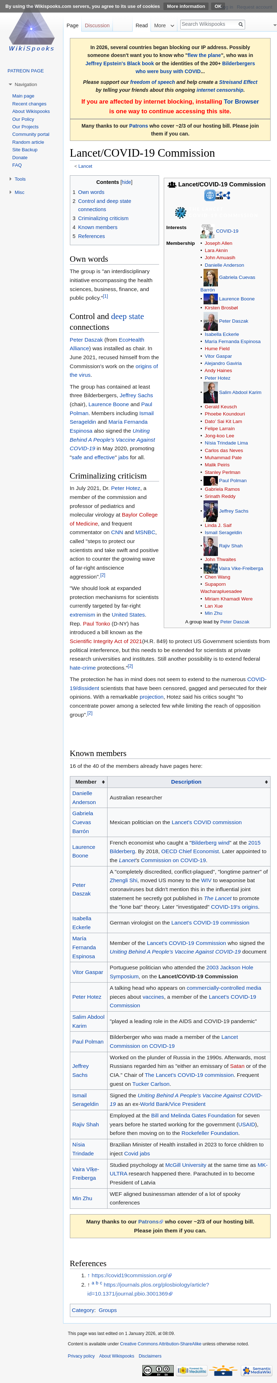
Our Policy (23, 119)
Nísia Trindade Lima (226, 443)
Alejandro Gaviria (223, 363)
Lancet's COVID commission (207, 822)
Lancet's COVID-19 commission (210, 922)
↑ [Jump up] (88, 1275)
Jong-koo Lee (219, 435)
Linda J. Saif (218, 525)
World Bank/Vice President (173, 1104)
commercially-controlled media (224, 988)
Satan (237, 1066)
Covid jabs (137, 1153)
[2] (102, 575)
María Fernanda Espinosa (233, 341)
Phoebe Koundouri (225, 414)
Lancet (85, 166)
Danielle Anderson (224, 265)
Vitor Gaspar (218, 356)
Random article (28, 142)
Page (72, 25)
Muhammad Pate (223, 457)
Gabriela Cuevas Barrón (82, 822)
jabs (123, 457)
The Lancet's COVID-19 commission (189, 1075)
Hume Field (217, 348)
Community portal (30, 134)
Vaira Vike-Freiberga (241, 568)
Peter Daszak (233, 321)
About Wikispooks (31, 111)
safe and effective (93, 457)
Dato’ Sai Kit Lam (223, 421)
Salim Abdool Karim (240, 392)
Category (83, 1310)
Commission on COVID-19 (173, 860)
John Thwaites (220, 559)
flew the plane (204, 55)
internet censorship (219, 90)
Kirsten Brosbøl (221, 307)
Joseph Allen (218, 243)
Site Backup (24, 149)
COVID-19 (227, 230)
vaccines (153, 997)
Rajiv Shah (231, 545)
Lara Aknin (216, 250)
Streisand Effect (238, 82)
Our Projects (25, 126)
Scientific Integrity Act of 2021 (106, 641)
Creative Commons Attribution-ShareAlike (160, 1343)
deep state (127, 316)
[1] (105, 296)
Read (141, 25)
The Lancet (217, 898)
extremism (82, 615)
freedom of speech (152, 82)
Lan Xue (214, 606)
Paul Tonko (96, 624)
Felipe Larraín (220, 428)
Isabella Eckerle (222, 334)
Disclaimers (150, 1356)
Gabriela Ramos (222, 489)
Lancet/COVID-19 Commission (198, 976)
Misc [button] (19, 192)
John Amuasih (220, 257)
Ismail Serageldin (223, 532)
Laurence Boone (236, 298)
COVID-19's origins (234, 907)
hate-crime (83, 668)
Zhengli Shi (123, 880)
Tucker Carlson (150, 1084)
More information (186, 6)
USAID (246, 1124)
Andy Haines (218, 370)
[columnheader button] (189, 782)
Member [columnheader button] (85, 782)
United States (128, 615)
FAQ (17, 165)
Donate (20, 157)
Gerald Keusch (221, 406)
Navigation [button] (26, 84)
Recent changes (29, 103)
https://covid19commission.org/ (129, 1275)
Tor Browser (241, 101)
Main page (23, 96)
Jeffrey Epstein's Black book (119, 63)
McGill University (185, 1165)
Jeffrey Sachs (233, 510)
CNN (117, 532)
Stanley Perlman (222, 472)
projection (152, 697)
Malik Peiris (217, 464)
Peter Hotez (217, 378)
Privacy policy (81, 1356)
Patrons (138, 126)
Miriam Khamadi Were (229, 599)
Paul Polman (233, 480)
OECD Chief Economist (190, 851)
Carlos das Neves (224, 450)
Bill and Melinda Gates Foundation (193, 1115)
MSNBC (145, 532)
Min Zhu (213, 613)
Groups (107, 1310)
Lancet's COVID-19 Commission (186, 943)
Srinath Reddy (220, 496)
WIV (206, 880)
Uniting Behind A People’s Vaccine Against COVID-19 (112, 439)
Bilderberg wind (210, 843)
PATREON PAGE (26, 70)
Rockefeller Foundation (210, 1133)
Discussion (97, 25)
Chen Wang (217, 577)
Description (186, 782)
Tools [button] (20, 179)
